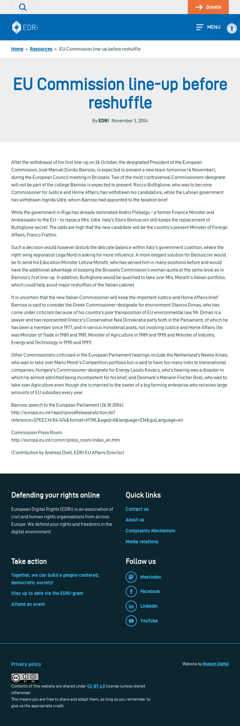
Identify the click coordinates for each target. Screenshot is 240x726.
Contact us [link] (137, 509)
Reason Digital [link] (216, 663)
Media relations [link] (142, 541)
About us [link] (135, 519)
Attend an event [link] (28, 604)
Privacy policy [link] (26, 664)
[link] (232, 28)
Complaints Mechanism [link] (150, 530)
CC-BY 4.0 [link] (96, 685)
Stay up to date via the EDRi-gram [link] (47, 593)
